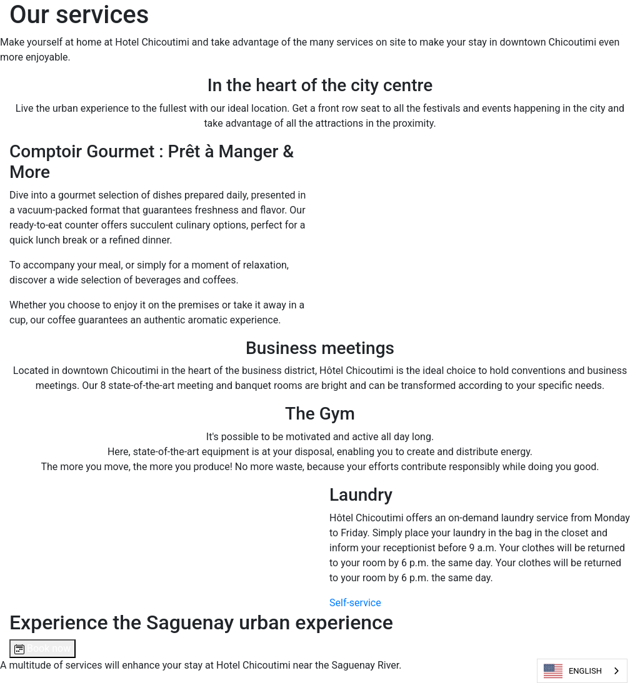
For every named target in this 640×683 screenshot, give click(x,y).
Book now (42, 648)
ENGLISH (573, 671)
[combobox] (582, 671)
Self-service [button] (355, 603)
